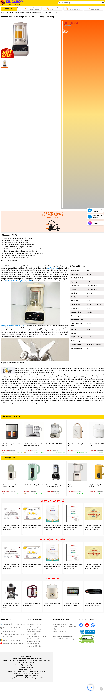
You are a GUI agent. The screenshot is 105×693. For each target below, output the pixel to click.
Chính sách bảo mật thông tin (36, 636)
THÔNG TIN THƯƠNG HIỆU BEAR (12, 363)
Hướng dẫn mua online (34, 632)
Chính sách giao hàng (34, 629)
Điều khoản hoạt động (34, 641)
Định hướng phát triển (34, 646)
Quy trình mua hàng (33, 643)
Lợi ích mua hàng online (34, 627)
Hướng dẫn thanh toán (34, 624)
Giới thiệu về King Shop (34, 639)
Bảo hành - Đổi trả (32, 634)
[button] (101, 689)
